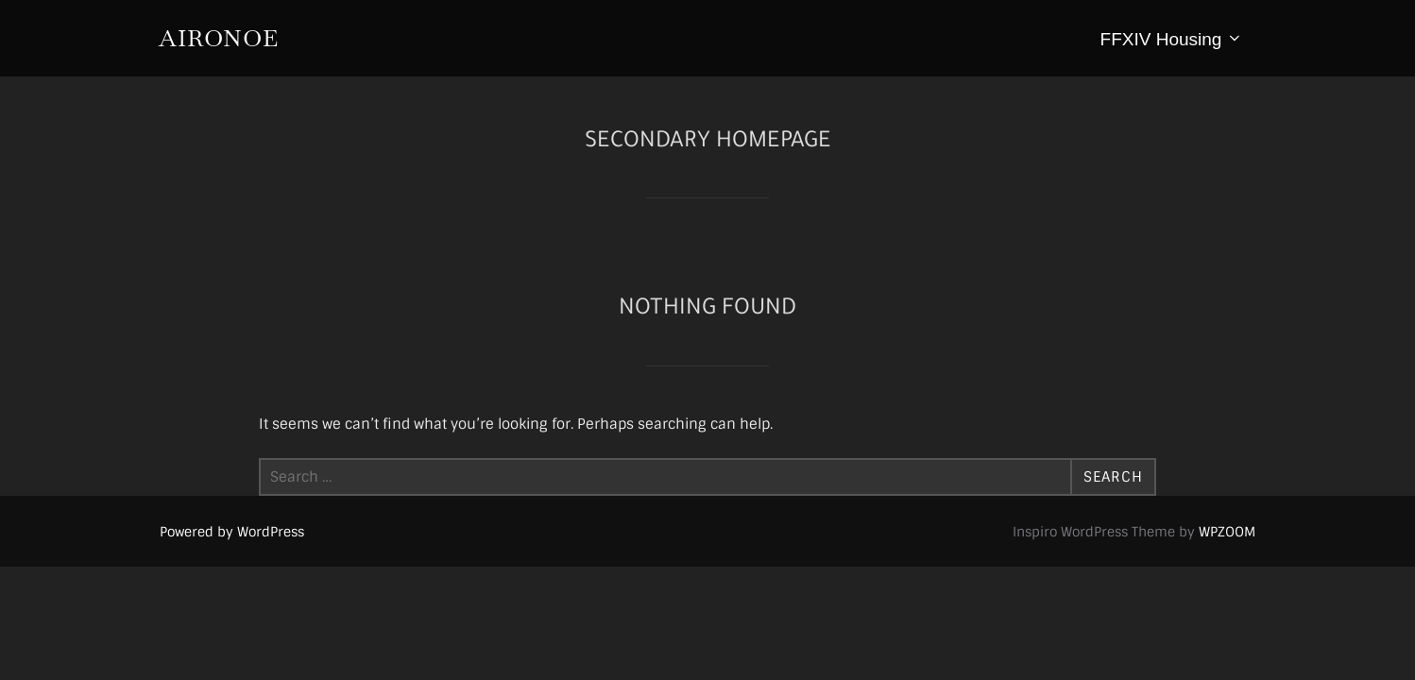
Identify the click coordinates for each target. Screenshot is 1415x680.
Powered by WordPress (232, 531)
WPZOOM (1227, 531)
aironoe (219, 38)
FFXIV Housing (1172, 39)
